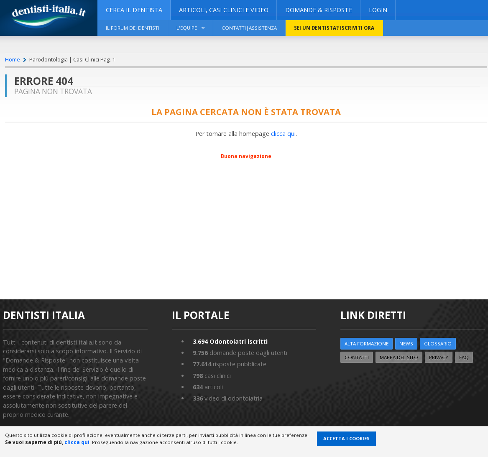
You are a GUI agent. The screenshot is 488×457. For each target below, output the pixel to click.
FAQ (464, 357)
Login (378, 10)
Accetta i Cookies (346, 438)
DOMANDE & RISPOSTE (318, 10)
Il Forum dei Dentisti (132, 28)
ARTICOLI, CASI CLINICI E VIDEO (223, 10)
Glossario (438, 343)
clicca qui (283, 134)
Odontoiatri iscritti (230, 341)
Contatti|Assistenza (249, 28)
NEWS (406, 343)
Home (12, 59)
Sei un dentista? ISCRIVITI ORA (334, 28)
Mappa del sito (399, 357)
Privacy (438, 357)
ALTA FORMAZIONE (366, 343)
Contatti (357, 357)
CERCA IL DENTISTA (134, 10)
